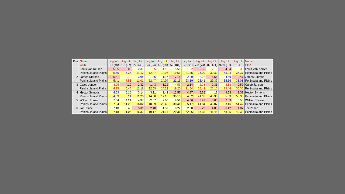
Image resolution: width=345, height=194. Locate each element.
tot (116, 61)
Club (83, 65)
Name (83, 61)
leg (112, 61)
